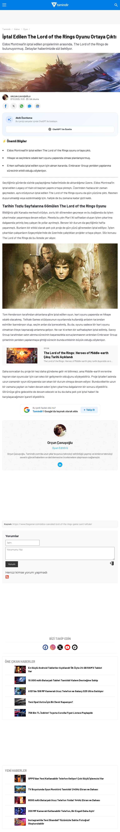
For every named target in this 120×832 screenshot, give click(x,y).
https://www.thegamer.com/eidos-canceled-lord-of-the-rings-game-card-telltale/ (52, 524)
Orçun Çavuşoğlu (20, 96)
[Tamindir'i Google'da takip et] (60, 410)
